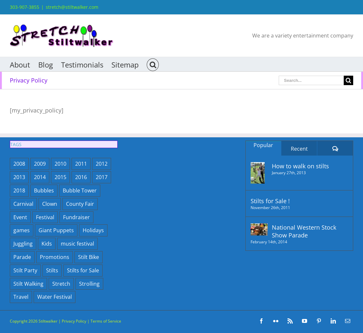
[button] (153, 64)
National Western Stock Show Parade (304, 231)
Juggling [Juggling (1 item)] (23, 243)
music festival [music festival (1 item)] (77, 243)
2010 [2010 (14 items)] (60, 163)
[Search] (348, 80)
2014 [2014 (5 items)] (40, 177)
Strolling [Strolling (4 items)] (89, 283)
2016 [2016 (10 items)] (81, 177)
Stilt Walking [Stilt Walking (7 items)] (28, 283)
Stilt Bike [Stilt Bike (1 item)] (88, 257)
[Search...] (311, 80)
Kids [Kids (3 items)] (46, 243)
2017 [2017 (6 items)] (101, 177)
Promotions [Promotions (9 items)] (54, 257)
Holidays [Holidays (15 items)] (93, 230)
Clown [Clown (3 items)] (49, 203)
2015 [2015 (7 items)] (60, 177)
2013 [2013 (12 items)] (19, 177)
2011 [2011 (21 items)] (81, 163)
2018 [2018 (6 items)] (19, 190)
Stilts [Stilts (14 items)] (52, 270)
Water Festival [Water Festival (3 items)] (54, 296)
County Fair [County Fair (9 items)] (80, 203)
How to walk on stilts (300, 166)
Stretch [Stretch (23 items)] (61, 283)
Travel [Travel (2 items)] (20, 296)
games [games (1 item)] (21, 230)
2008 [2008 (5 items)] (19, 163)
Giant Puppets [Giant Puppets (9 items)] (56, 230)
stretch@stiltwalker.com (72, 7)
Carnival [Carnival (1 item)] (23, 203)
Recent (299, 148)
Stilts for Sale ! (270, 201)
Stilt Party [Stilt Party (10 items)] (25, 270)
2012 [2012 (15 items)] (101, 163)
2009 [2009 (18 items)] (40, 163)
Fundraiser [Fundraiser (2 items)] (76, 217)
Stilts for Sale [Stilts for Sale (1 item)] (83, 270)
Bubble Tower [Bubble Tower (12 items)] (80, 190)
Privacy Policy (74, 321)
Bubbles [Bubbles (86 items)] (44, 190)
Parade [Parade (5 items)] (22, 257)
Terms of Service (106, 321)
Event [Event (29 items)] (20, 217)
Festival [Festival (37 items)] (45, 217)
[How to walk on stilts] (259, 173)
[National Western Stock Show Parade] (259, 229)
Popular (263, 145)
